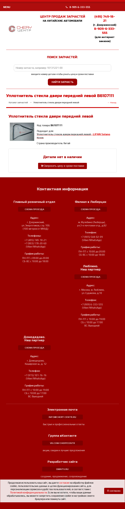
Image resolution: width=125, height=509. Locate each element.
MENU (6, 7)
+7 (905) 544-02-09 (92, 236)
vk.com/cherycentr (62, 443)
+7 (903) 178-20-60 (36, 243)
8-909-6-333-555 (78, 7)
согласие (64, 482)
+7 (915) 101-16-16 (36, 375)
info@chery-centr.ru (62, 417)
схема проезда (34, 209)
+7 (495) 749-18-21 (36, 240)
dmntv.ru (62, 469)
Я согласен (113, 490)
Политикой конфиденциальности (28, 492)
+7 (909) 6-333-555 (92, 304)
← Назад (112, 102)
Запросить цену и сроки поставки (62, 165)
